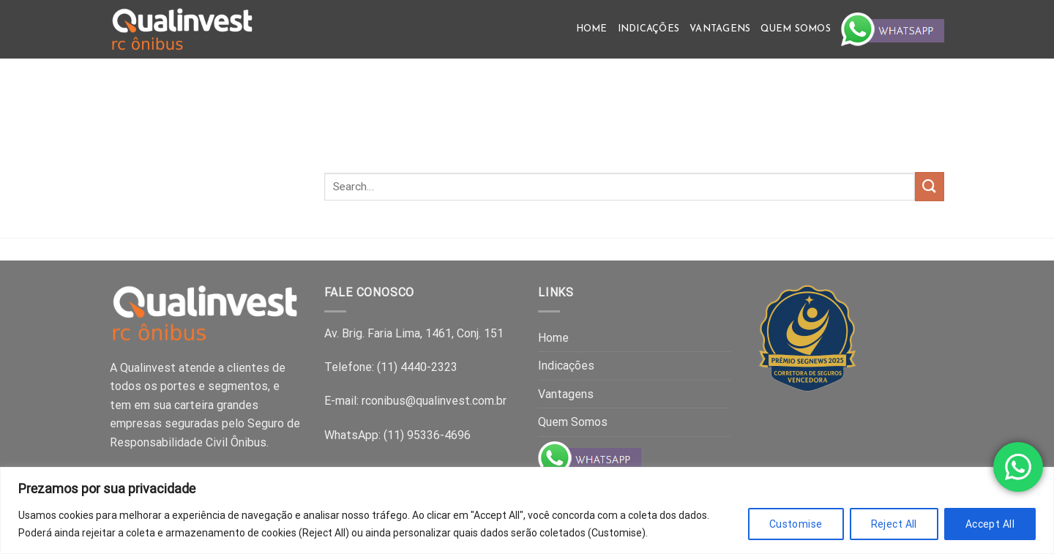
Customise (796, 524)
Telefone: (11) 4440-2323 (390, 367)
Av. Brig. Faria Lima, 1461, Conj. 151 (414, 333)
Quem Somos (795, 29)
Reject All (894, 524)
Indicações (649, 29)
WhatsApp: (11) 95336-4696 (397, 435)
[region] (527, 510)
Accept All (989, 524)
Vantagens (719, 29)
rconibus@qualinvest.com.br (434, 401)
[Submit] (929, 186)
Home (592, 29)
